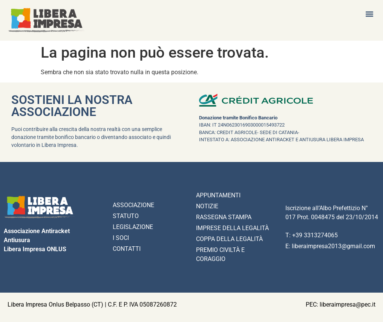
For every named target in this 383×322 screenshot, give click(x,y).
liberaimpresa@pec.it (347, 304)
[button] (369, 14)
